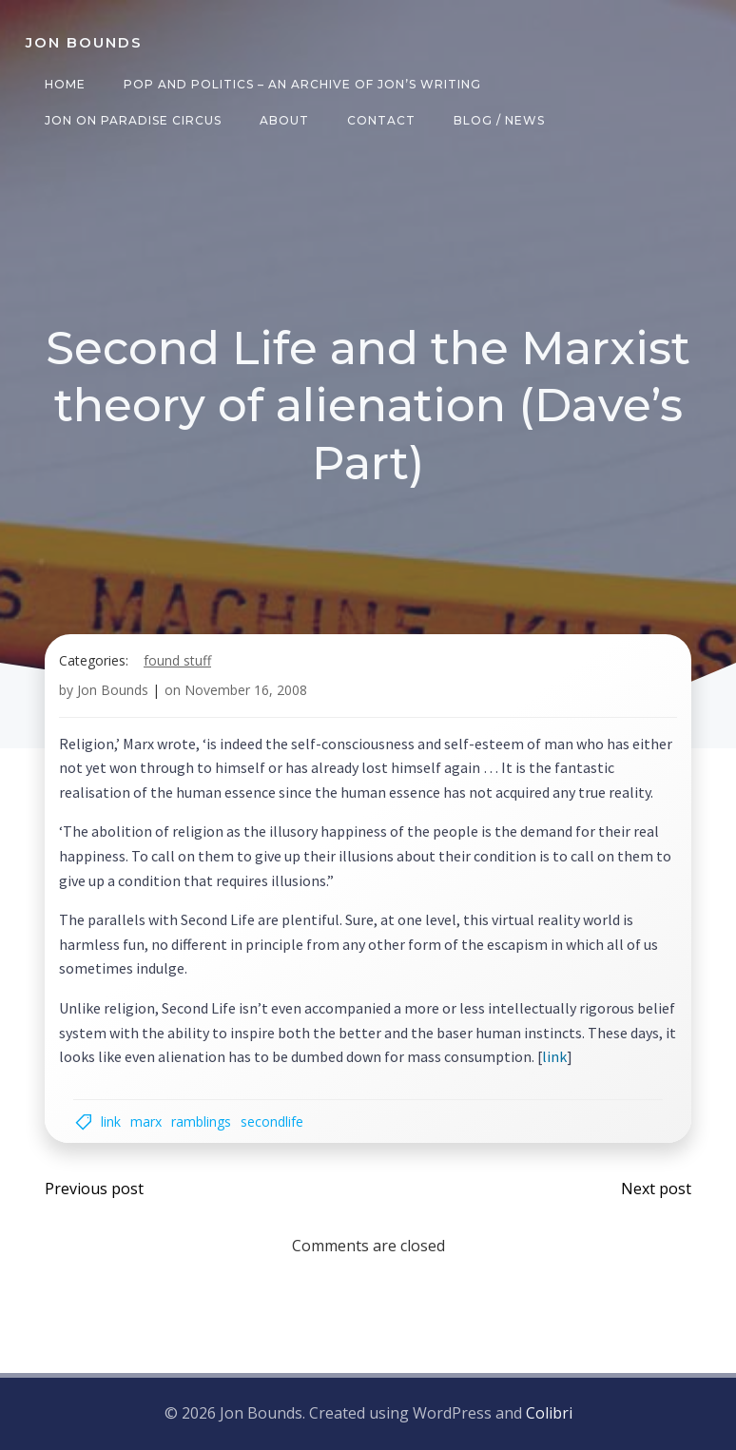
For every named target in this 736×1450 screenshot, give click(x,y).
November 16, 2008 (245, 690)
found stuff (177, 660)
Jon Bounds (112, 690)
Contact (381, 120)
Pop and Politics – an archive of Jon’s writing (302, 84)
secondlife (272, 1121)
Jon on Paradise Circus (133, 120)
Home (65, 84)
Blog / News (499, 120)
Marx (146, 1121)
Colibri (549, 1412)
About (284, 120)
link (554, 1056)
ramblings (201, 1121)
